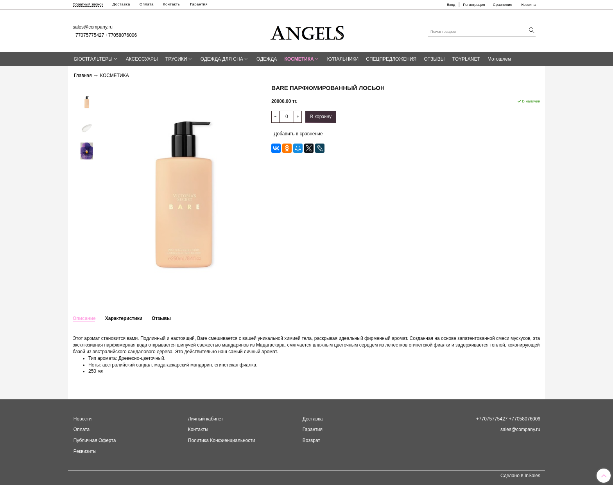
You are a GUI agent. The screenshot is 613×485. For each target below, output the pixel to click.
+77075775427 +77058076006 (105, 35)
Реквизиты (85, 451)
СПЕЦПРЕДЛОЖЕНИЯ (391, 59)
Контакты (172, 4)
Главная (83, 75)
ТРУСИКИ (176, 59)
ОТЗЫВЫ (434, 59)
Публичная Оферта (94, 440)
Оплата (147, 4)
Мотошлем (499, 59)
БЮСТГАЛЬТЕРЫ (93, 59)
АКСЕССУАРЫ (142, 59)
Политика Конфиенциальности (221, 440)
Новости (82, 419)
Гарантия (199, 4)
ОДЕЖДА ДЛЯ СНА (222, 59)
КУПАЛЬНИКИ (342, 59)
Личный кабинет (205, 419)
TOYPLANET (466, 59)
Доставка (121, 4)
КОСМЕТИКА (299, 59)
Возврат (311, 440)
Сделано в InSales (520, 475)
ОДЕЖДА (266, 59)
